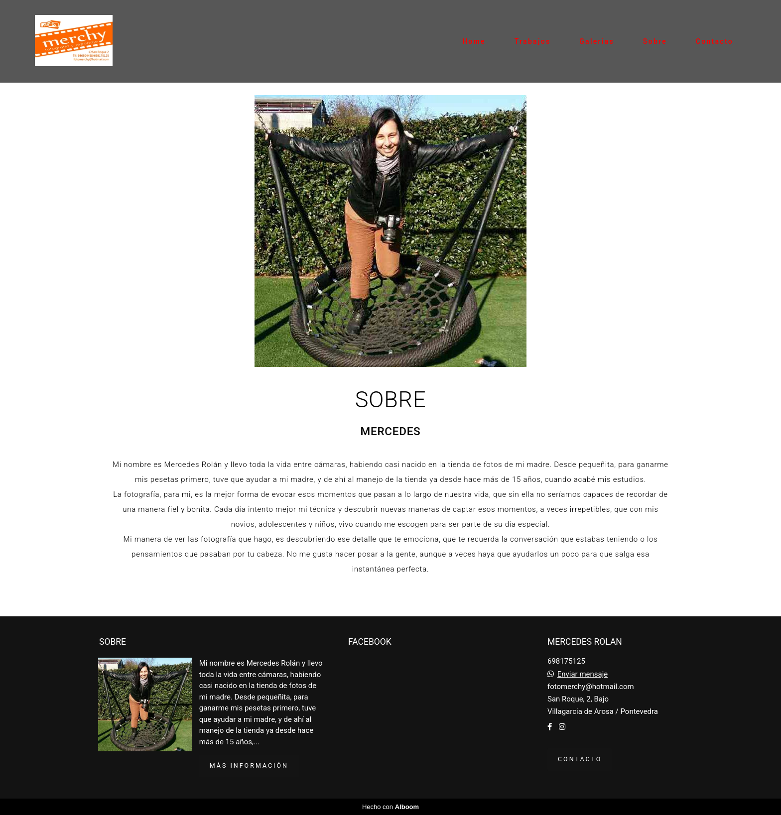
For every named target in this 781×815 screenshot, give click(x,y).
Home (474, 41)
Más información (249, 765)
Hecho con (390, 807)
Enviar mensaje (582, 674)
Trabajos (533, 41)
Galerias (596, 41)
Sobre (655, 41)
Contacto (714, 41)
